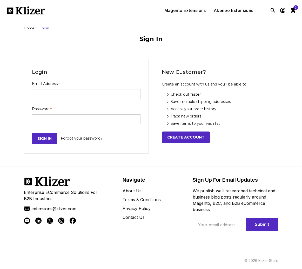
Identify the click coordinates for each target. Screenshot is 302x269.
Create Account (186, 137)
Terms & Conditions (142, 199)
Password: (42, 109)
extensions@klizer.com (50, 209)
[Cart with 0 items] (293, 10)
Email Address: (46, 83)
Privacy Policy (137, 208)
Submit (262, 225)
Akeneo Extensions (233, 10)
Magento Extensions (185, 10)
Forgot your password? (82, 138)
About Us (132, 190)
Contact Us (134, 217)
